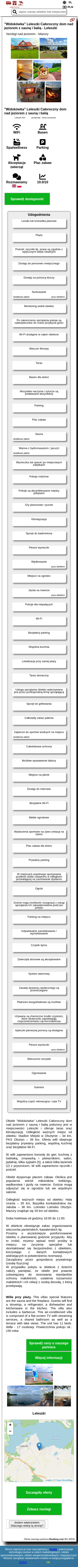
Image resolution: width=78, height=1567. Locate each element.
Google (53, 1549)
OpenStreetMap (64, 1480)
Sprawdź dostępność (27, 199)
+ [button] (10, 1425)
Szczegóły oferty (39, 1492)
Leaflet (48, 1480)
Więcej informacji (48, 1358)
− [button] (10, 1431)
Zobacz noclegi (39, 1509)
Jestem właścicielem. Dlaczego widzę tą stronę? (27, 1524)
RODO (23, 1562)
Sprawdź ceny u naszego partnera (48, 1345)
